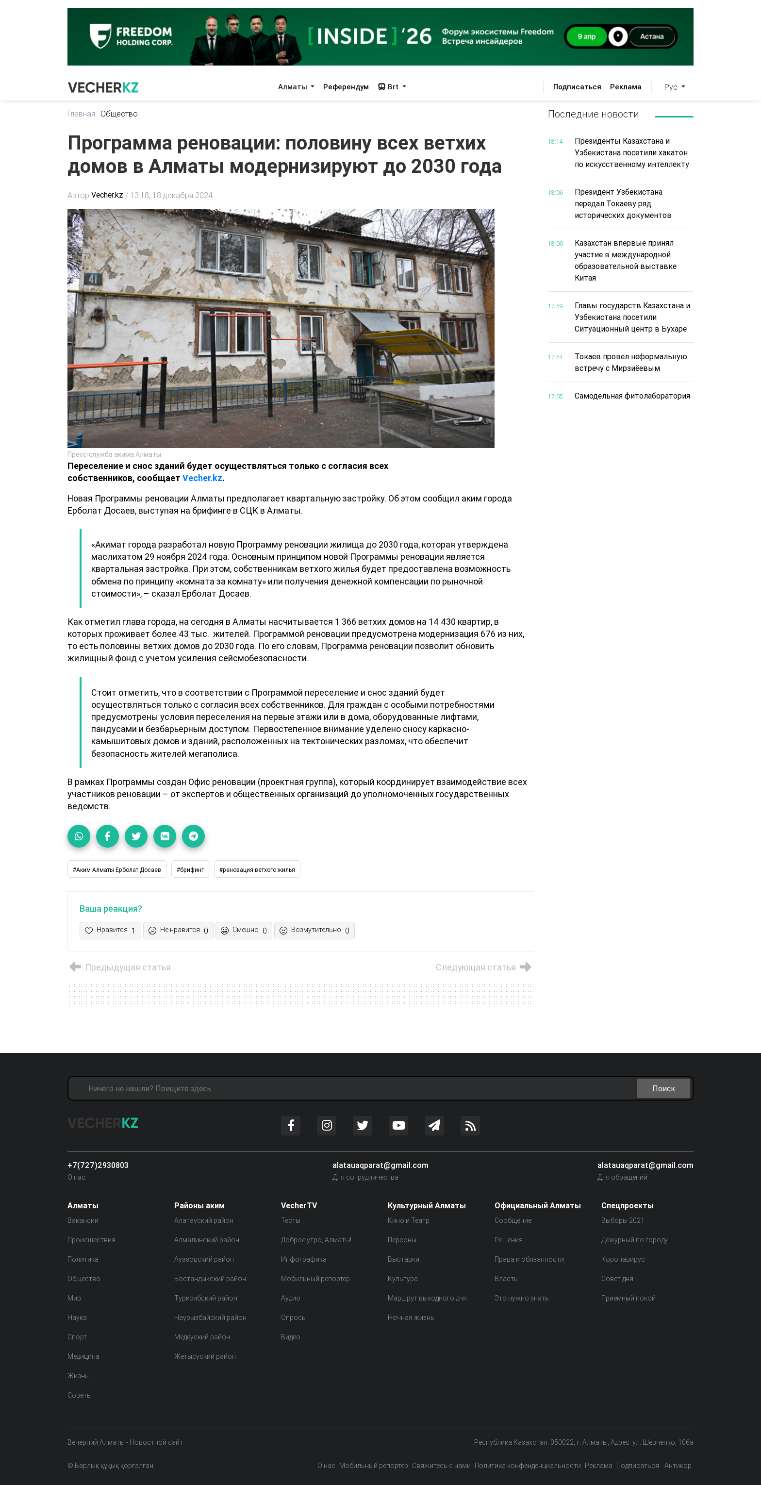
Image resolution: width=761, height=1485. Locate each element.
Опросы (294, 1317)
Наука (77, 1317)
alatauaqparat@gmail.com (380, 1165)
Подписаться (577, 86)
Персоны (402, 1239)
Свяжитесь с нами (441, 1465)
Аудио (290, 1298)
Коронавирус (623, 1259)
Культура (403, 1278)
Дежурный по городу (634, 1239)
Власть (506, 1278)
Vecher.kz (107, 195)
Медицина (83, 1356)
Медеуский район (202, 1337)
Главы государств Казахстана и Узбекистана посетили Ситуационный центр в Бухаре (633, 317)
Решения (509, 1239)
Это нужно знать (522, 1298)
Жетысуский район (205, 1356)
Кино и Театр (409, 1220)
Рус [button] (671, 87)
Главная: (82, 114)
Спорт (77, 1337)
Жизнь (78, 1375)
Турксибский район (205, 1298)
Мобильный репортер (315, 1278)
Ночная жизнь (411, 1317)
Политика (83, 1259)
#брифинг (190, 869)
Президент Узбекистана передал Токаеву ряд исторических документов (623, 203)
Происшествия (91, 1239)
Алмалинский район (206, 1239)
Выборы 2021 (623, 1220)
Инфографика (304, 1259)
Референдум (346, 86)
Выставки (403, 1259)
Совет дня (617, 1278)
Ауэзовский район (204, 1259)
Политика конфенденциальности (528, 1465)
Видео (290, 1337)
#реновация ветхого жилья (257, 869)
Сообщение (513, 1220)
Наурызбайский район (210, 1317)
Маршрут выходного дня (427, 1298)
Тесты (290, 1220)
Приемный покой (628, 1298)
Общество (119, 114)
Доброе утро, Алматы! (316, 1239)
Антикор (677, 1465)
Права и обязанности (529, 1259)
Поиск (663, 1088)
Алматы (293, 86)
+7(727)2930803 (98, 1165)
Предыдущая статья (119, 967)
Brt (389, 86)
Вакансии (83, 1220)
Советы (79, 1395)
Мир (74, 1298)
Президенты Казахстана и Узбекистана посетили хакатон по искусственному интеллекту (632, 152)
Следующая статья (484, 967)
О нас (76, 1177)
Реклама (626, 86)
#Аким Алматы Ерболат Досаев (117, 869)
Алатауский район (203, 1220)
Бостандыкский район (210, 1278)
